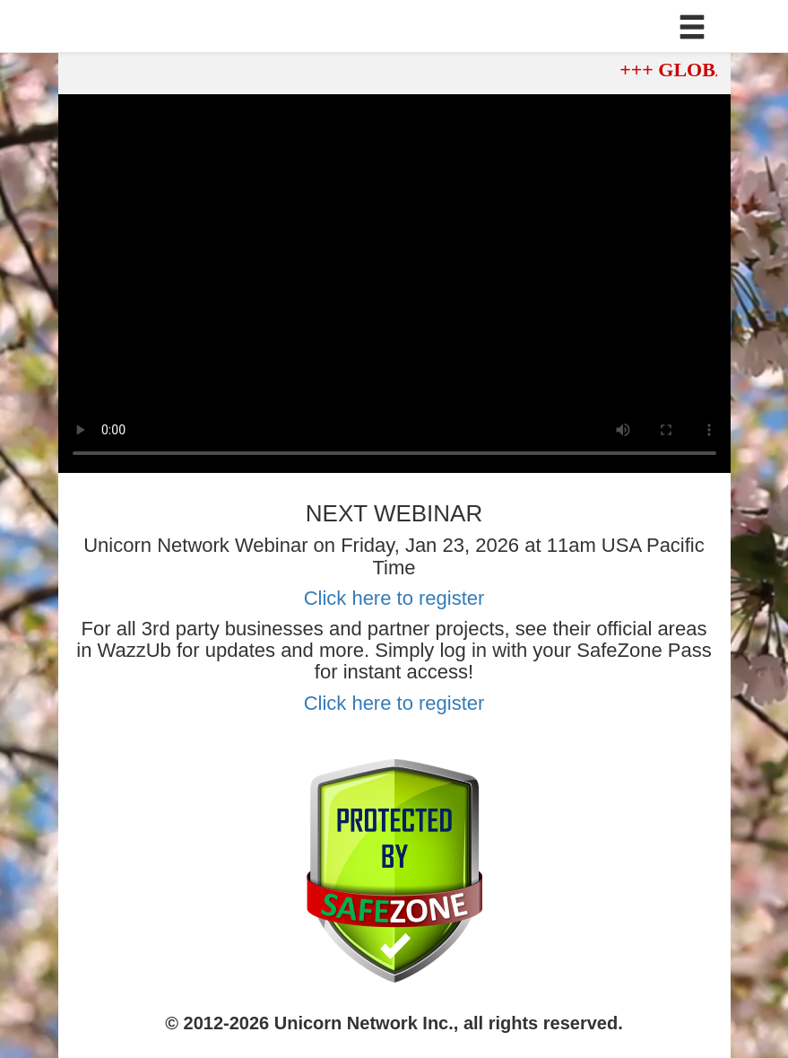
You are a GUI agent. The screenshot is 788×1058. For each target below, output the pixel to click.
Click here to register (394, 598)
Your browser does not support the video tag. (394, 283)
